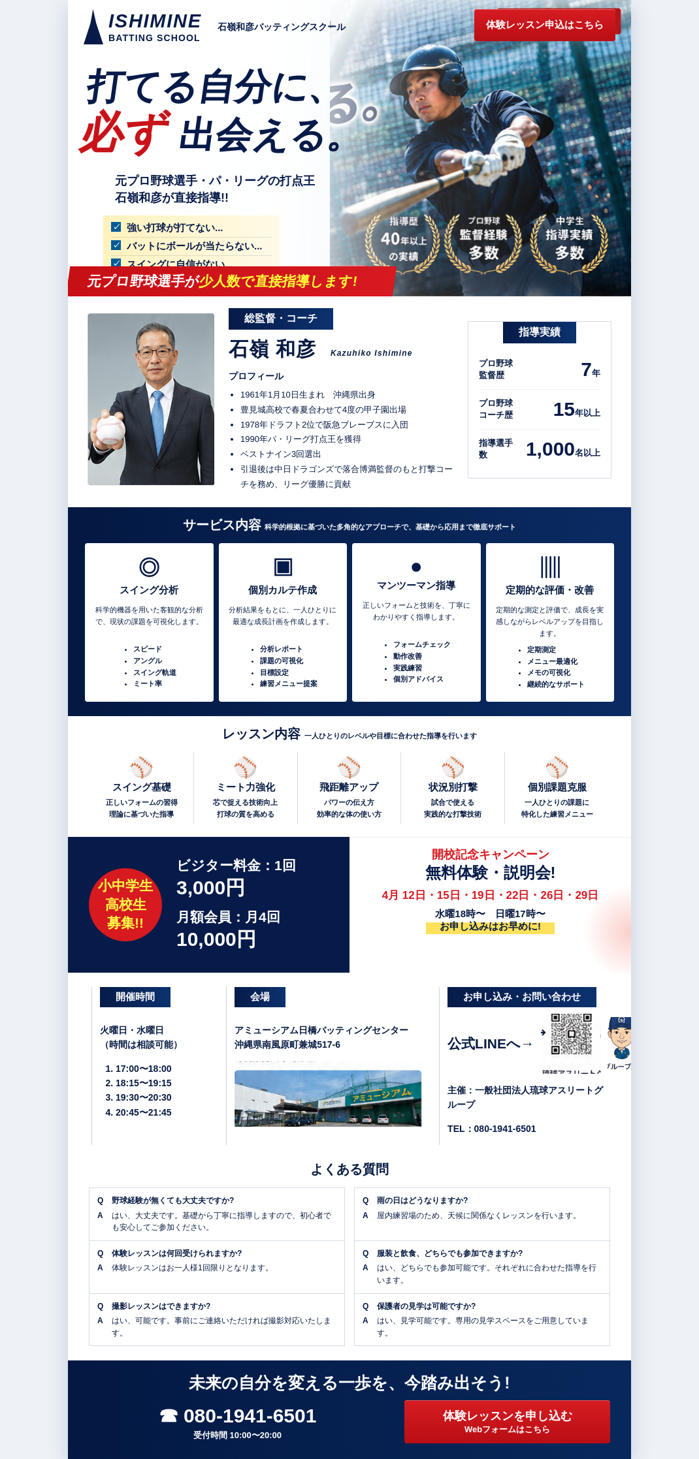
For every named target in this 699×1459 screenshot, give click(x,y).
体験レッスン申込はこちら (545, 24)
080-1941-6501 (505, 1128)
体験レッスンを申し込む (507, 1422)
